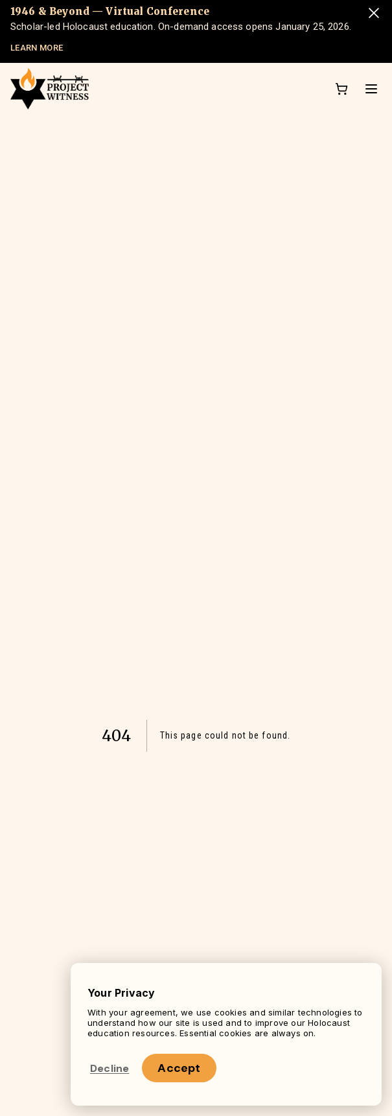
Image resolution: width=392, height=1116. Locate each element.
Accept (178, 1068)
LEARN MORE (36, 48)
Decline (109, 1068)
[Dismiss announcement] (374, 13)
